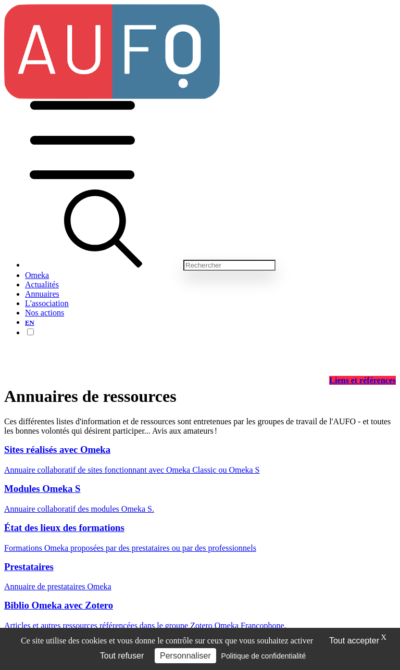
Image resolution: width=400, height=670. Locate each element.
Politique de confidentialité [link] (263, 656)
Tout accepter (354, 640)
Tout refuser (122, 655)
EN (29, 322)
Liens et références (362, 380)
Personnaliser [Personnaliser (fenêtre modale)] (185, 655)
